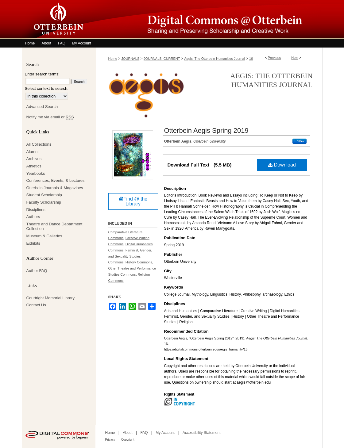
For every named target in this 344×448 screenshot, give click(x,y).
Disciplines (35, 209)
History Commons (139, 262)
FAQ (144, 433)
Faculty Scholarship (43, 202)
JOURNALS (131, 58)
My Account (165, 433)
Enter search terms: (42, 74)
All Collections (39, 144)
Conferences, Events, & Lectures (55, 180)
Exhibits (33, 243)
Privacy (110, 439)
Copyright (127, 439)
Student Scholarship (44, 195)
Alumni (32, 151)
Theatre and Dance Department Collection (54, 226)
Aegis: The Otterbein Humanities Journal (214, 58)
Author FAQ (36, 270)
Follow (299, 141)
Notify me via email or (50, 117)
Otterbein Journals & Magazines (54, 188)
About (127, 433)
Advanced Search (42, 106)
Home (112, 58)
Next (294, 57)
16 (251, 58)
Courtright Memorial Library (50, 298)
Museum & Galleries (44, 236)
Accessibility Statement (201, 433)
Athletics (33, 166)
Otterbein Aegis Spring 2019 (206, 130)
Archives (34, 158)
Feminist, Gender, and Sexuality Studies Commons (130, 256)
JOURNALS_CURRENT (162, 58)
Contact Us (36, 305)
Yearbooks (35, 173)
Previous (274, 57)
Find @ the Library (133, 201)
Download (282, 164)
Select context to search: (46, 88)
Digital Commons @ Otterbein (209, 19)
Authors (33, 216)
